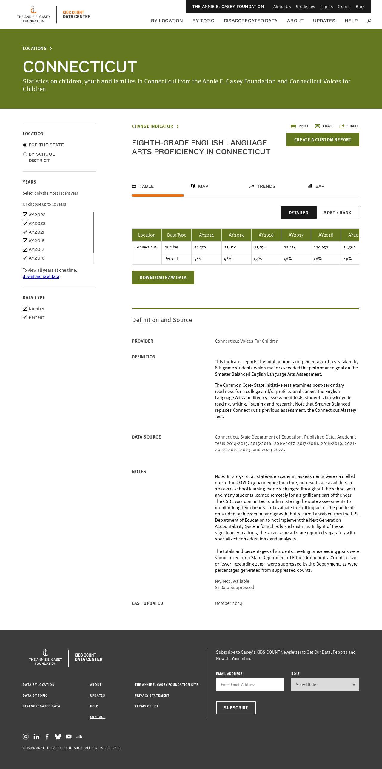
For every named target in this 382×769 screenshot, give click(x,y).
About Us (282, 6)
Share (349, 126)
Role (295, 673)
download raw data (41, 276)
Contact (97, 716)
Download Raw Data (163, 277)
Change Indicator (152, 126)
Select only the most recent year (50, 193)
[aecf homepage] (33, 15)
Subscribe (236, 707)
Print (299, 126)
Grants (344, 6)
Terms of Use (147, 706)
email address (229, 673)
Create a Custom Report (323, 139)
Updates (324, 21)
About (295, 21)
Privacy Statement (152, 695)
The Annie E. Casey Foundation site (166, 684)
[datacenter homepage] (77, 14)
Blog (360, 6)
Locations (35, 48)
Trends (266, 186)
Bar (320, 186)
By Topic (203, 21)
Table (146, 186)
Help (351, 21)
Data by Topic (35, 695)
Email (324, 126)
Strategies (305, 6)
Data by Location (38, 684)
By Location (167, 21)
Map (203, 186)
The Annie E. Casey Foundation (228, 6)
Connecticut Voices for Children (246, 341)
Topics (326, 6)
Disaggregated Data (251, 21)
